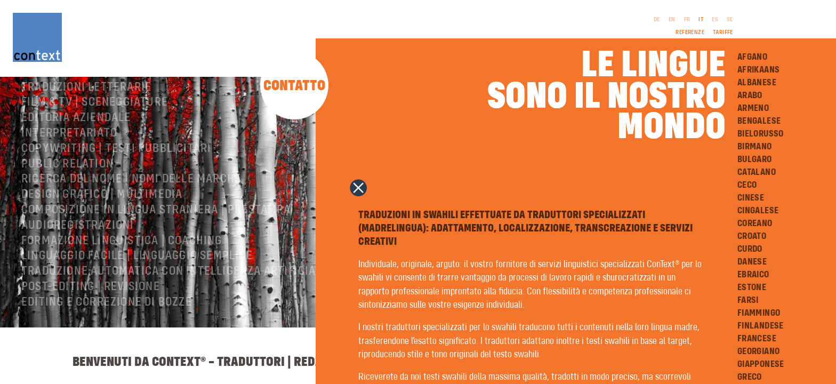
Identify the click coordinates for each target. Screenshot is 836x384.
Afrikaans (758, 70)
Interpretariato (69, 173)
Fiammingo (759, 313)
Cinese (750, 198)
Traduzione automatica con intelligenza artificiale (174, 311)
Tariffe (723, 32)
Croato (751, 236)
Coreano (755, 223)
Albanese (756, 82)
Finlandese (760, 326)
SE (730, 20)
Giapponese (760, 364)
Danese (752, 262)
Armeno (753, 108)
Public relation (67, 204)
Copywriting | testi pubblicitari (116, 188)
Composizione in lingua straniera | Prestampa (156, 250)
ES (715, 20)
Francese (756, 338)
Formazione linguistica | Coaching (121, 281)
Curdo (749, 249)
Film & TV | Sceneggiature (94, 142)
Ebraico (753, 274)
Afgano (752, 57)
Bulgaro (754, 159)
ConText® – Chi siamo (81, 96)
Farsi (748, 300)
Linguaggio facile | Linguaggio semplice (137, 296)
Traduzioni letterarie (86, 127)
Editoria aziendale (76, 157)
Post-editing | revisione (90, 327)
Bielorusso (760, 134)
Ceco (747, 185)
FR (687, 20)
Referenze (690, 32)
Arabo (749, 95)
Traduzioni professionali (95, 112)
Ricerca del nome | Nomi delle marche (131, 219)
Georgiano (758, 351)
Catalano (756, 172)
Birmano (754, 146)
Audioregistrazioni (77, 265)
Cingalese (758, 210)
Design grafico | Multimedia (101, 234)
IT (700, 20)
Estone (751, 287)
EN (672, 20)
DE (657, 20)
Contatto (294, 86)
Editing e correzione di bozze (106, 342)
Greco (749, 377)
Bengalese (759, 121)
